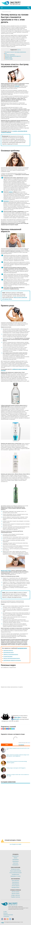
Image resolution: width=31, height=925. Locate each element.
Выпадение (6, 201)
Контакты (5, 913)
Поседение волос (15, 874)
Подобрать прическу (15, 897)
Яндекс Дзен (17, 717)
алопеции (17, 86)
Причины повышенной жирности (12, 56)
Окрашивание (15, 861)
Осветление (15, 863)
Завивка (15, 857)
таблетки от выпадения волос (10, 654)
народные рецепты (8, 650)
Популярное (21, 745)
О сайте (5, 911)
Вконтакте (16, 719)
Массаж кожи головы (6, 570)
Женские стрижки (15, 891)
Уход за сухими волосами (15, 870)
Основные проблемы (9, 54)
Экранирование (15, 882)
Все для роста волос (15, 869)
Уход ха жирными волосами (15, 872)
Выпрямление (15, 856)
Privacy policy (6, 916)
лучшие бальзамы (7, 656)
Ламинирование (15, 883)
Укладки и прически (15, 895)
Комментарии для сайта (24, 742)
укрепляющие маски (8, 652)
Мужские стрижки (15, 893)
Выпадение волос (15, 887)
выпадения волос (22, 648)
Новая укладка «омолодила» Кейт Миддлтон (16, 768)
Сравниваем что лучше (15, 876)
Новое (6, 744)
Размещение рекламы (8, 914)
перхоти (11, 191)
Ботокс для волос (15, 880)
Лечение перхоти (15, 885)
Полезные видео (8, 59)
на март (19, 844)
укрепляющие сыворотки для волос (12, 660)
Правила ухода (8, 57)
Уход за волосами (6, 11)
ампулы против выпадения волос (11, 658)
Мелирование (15, 864)
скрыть (18, 49)
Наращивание (15, 859)
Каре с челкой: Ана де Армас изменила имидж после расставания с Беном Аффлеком (18, 755)
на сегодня (13, 844)
